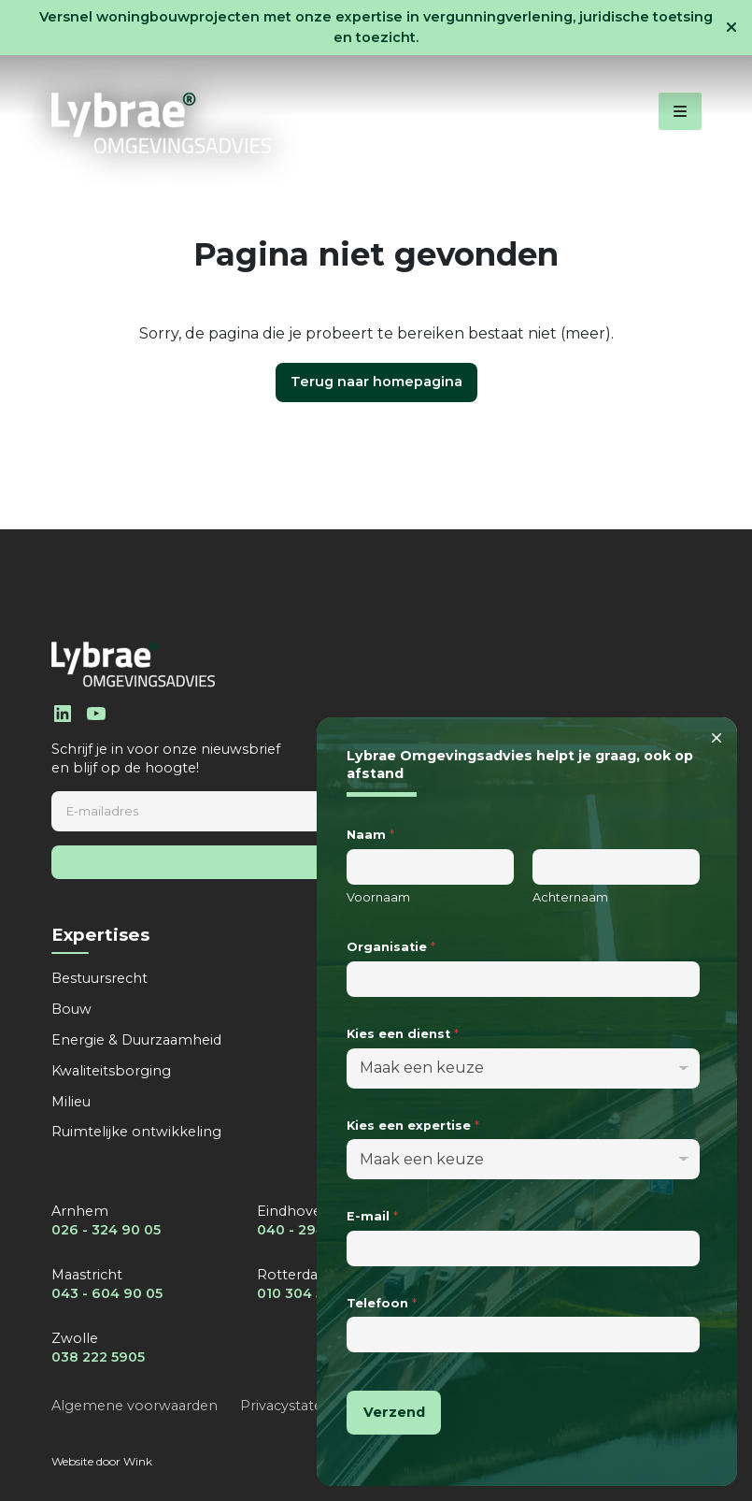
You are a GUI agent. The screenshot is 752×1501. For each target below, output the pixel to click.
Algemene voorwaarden (134, 1405)
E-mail (372, 1216)
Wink (137, 1461)
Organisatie (391, 947)
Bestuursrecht (99, 978)
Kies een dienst (403, 1034)
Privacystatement (300, 1405)
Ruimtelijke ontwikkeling (136, 1131)
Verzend (394, 1412)
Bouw (71, 1009)
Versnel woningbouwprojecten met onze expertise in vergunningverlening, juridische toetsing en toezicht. (376, 27)
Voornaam (378, 897)
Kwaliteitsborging (111, 1070)
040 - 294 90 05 (312, 1229)
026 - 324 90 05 (106, 1229)
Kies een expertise (413, 1126)
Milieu (71, 1101)
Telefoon (382, 1303)
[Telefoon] (523, 1334)
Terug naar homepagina (376, 381)
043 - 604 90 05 (107, 1293)
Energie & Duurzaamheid (136, 1040)
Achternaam (570, 897)
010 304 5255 (302, 1293)
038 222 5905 (98, 1357)
